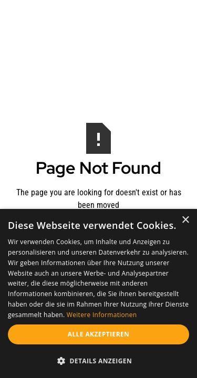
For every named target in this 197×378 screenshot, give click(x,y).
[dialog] (98, 293)
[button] (98, 360)
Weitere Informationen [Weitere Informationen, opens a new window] (102, 314)
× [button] (185, 220)
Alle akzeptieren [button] (99, 334)
